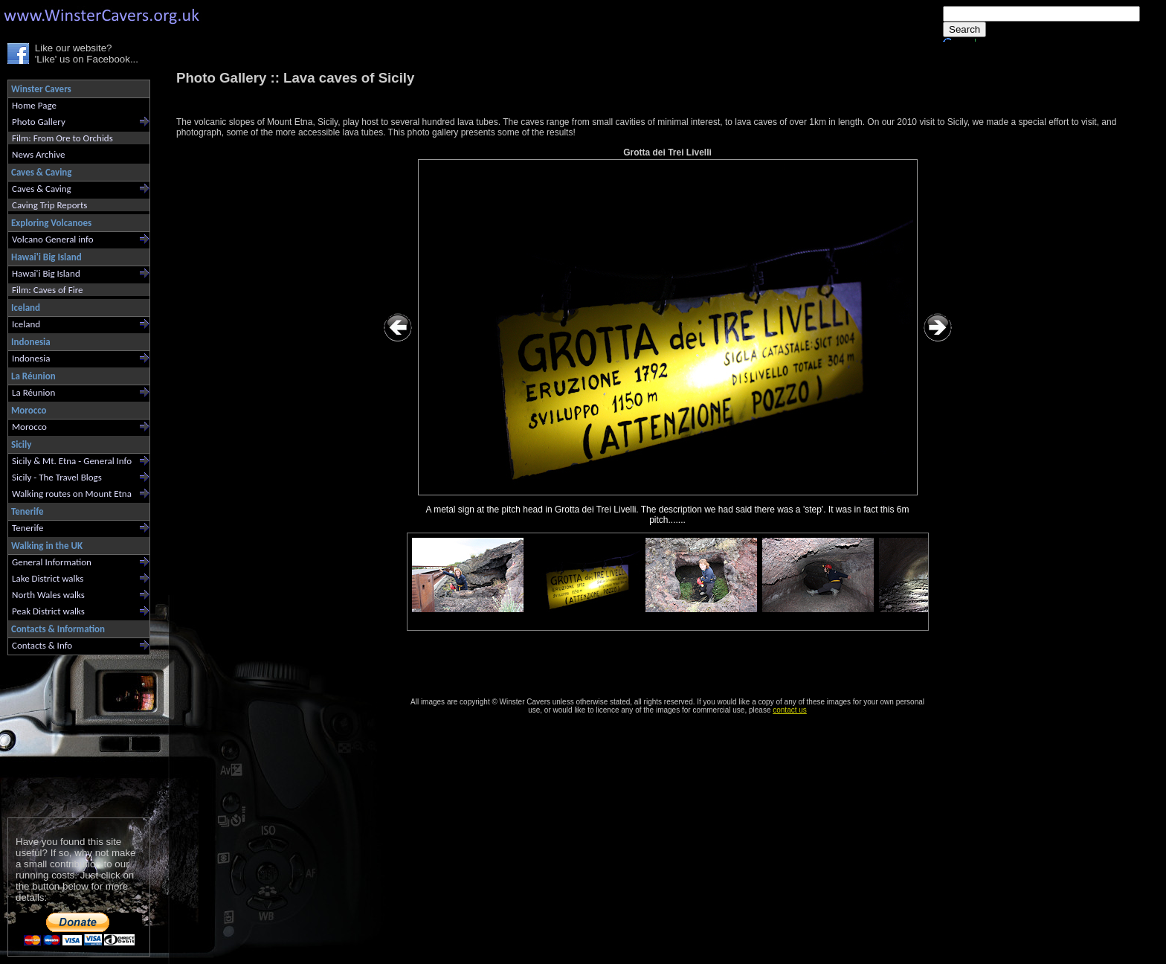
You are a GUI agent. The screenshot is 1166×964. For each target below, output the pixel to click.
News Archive (38, 154)
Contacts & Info (42, 645)
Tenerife (28, 527)
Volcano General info (53, 239)
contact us (790, 710)
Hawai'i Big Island (46, 273)
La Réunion (33, 392)
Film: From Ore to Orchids (62, 138)
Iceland (26, 324)
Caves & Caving (41, 188)
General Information (51, 562)
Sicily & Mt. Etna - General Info (72, 460)
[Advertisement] (72, 733)
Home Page (34, 105)
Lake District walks (47, 578)
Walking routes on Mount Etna (72, 493)
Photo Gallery (38, 121)
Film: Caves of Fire (47, 289)
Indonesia (31, 358)
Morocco (29, 426)
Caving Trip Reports (49, 205)
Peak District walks (48, 611)
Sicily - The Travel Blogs (57, 477)
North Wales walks (48, 594)
